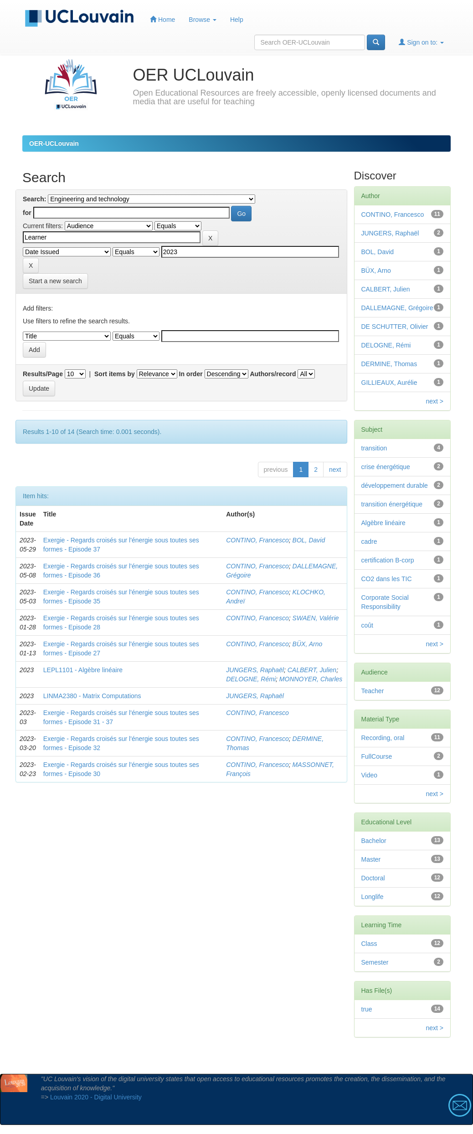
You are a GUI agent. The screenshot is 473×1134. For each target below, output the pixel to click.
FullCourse (376, 756)
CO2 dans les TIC (386, 578)
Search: (34, 199)
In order (191, 374)
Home (162, 19)
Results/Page (43, 374)
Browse (202, 19)
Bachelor (373, 840)
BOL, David (309, 540)
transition (374, 448)
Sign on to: (421, 42)
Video (369, 775)
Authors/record (273, 374)
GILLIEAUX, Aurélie (389, 382)
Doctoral (373, 878)
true (366, 1009)
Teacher (372, 691)
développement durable (394, 485)
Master (371, 859)
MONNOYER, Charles (310, 679)
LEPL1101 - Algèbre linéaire (83, 670)
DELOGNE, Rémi (251, 679)
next (335, 469)
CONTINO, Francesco (257, 540)
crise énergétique (385, 466)
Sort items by (114, 374)
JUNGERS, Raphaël (255, 670)
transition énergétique (392, 504)
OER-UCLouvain (54, 143)
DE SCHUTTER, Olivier (394, 326)
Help (236, 19)
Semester (375, 962)
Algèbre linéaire (383, 522)
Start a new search (55, 281)
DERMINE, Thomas (389, 364)
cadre (369, 541)
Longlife (372, 896)
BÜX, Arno (308, 644)
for (27, 212)
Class (369, 943)
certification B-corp (387, 560)
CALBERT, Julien (312, 670)
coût (367, 625)
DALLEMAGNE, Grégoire (397, 308)
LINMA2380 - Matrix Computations (92, 696)
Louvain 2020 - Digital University (96, 1097)
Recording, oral (383, 737)
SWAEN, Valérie (316, 618)
